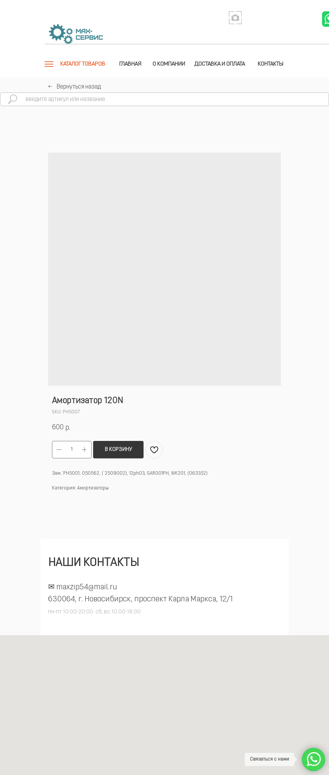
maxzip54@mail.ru (86, 587)
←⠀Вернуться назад (74, 87)
